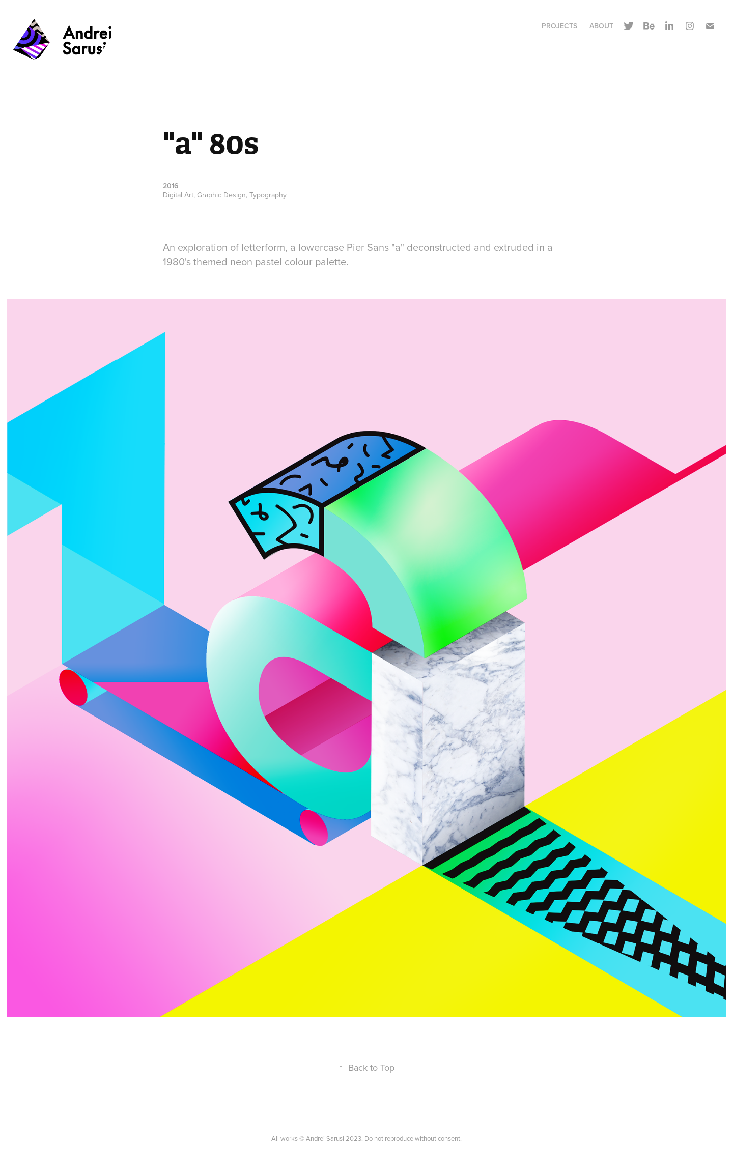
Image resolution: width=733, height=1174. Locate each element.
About (601, 26)
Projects (559, 26)
